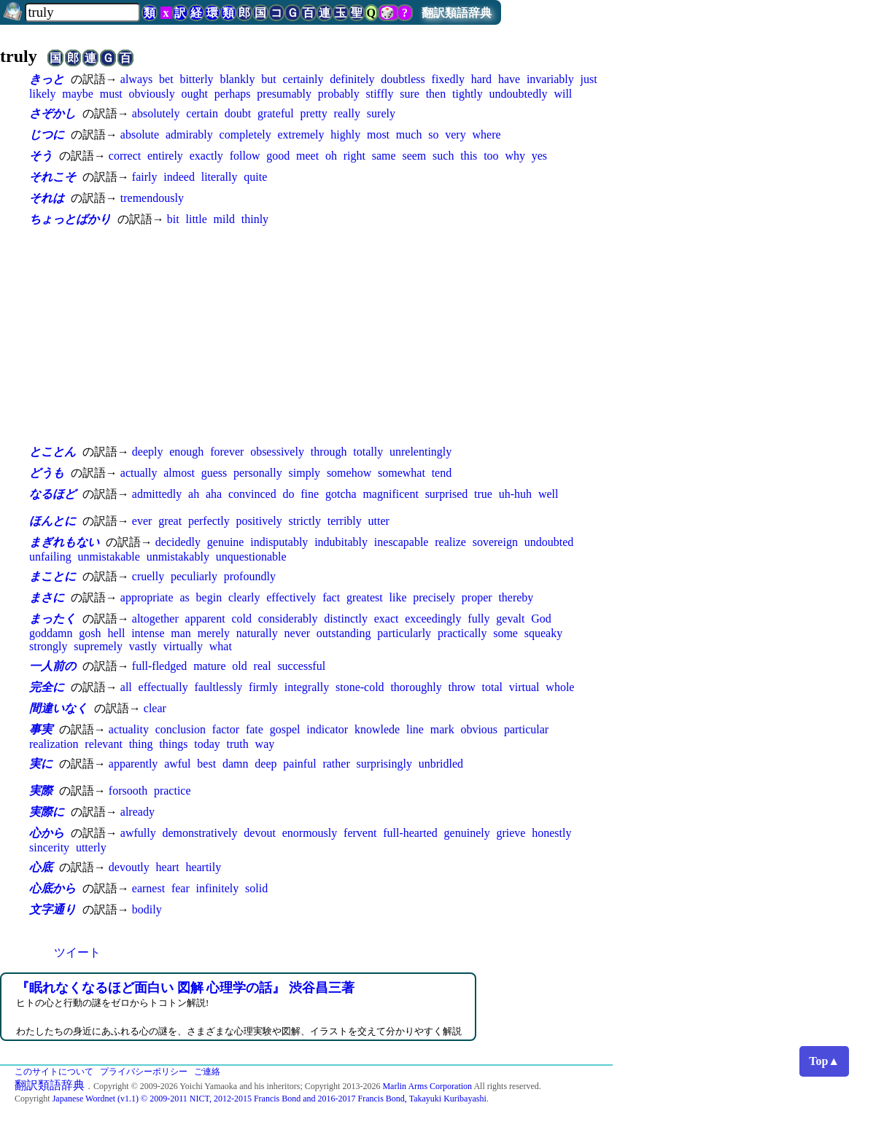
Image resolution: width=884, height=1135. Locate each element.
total (492, 687)
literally (219, 177)
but (268, 79)
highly (345, 134)
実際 (41, 790)
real (262, 666)
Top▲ (824, 1061)
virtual (524, 687)
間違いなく (58, 708)
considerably (288, 618)
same (384, 155)
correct (125, 155)
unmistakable (109, 556)
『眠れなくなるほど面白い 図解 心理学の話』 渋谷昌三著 (185, 987)
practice (172, 790)
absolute (139, 134)
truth (238, 744)
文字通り (52, 909)
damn (235, 763)
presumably (284, 93)
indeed (179, 177)
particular (526, 729)
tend (442, 473)
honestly (551, 833)
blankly (237, 79)
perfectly (209, 521)
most (378, 134)
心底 (41, 867)
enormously (310, 833)
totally (368, 451)
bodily (147, 909)
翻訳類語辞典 (457, 13)
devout (260, 833)
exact (386, 618)
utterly (91, 847)
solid (256, 888)
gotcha (341, 494)
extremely (300, 134)
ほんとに (52, 521)
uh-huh (515, 494)
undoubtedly (518, 93)
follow (245, 155)
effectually (163, 687)
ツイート (77, 952)
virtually (183, 646)
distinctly (346, 618)
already (137, 812)
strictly (304, 521)
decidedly (178, 542)
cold (241, 618)
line (415, 729)
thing (141, 744)
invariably (550, 79)
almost (179, 473)
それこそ (52, 177)
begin (209, 597)
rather (335, 763)
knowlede (377, 729)
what (220, 646)
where (486, 134)
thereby (515, 597)
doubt (238, 113)
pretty (313, 113)
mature (209, 666)
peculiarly (194, 576)
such (443, 155)
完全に (46, 687)
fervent (360, 833)
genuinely (467, 833)
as (184, 597)
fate (254, 729)
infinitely (217, 888)
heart (167, 867)
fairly (145, 177)
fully (478, 618)
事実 (41, 729)
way (265, 744)
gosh (90, 633)
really (347, 113)
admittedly (157, 494)
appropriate (147, 597)
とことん (52, 451)
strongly (48, 646)
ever (142, 521)
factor (225, 729)
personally (257, 473)
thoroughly (415, 687)
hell (116, 633)
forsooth (128, 790)
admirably (189, 134)
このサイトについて (54, 1071)
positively (259, 521)
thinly (254, 219)
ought (195, 93)
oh (331, 155)
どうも (46, 473)
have (509, 79)
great (170, 521)
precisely (434, 597)
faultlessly (219, 687)
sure (409, 93)
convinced (252, 494)
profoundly (250, 576)
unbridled (441, 763)
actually (139, 473)
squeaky (543, 633)
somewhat (401, 473)
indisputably (279, 542)
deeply (147, 451)
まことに (52, 576)
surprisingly (384, 763)
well (548, 494)
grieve (510, 833)
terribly (344, 521)
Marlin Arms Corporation (427, 1086)
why (515, 155)
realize (450, 542)
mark (442, 729)
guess (214, 473)
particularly (404, 633)
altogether (155, 618)
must (111, 93)
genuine (225, 542)
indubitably (341, 542)
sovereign (495, 542)
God (541, 618)
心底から (52, 888)
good (278, 155)
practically (462, 633)
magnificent (390, 494)
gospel (285, 729)
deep (265, 763)
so (433, 134)
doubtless (402, 79)
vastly (143, 646)
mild (224, 219)
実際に (46, 812)
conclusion (180, 729)
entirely (165, 155)
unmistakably (178, 556)
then (436, 93)
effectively (291, 597)
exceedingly (433, 618)
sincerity (49, 847)
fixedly (448, 79)
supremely (98, 646)
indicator (327, 729)
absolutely (156, 113)
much (409, 134)
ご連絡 (207, 1071)
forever (227, 451)
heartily (203, 867)
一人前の (52, 666)
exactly (206, 155)
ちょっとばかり (70, 219)
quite (255, 177)
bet (166, 79)
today (207, 744)
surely (381, 113)
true (483, 494)
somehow (349, 473)
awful (177, 763)
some (505, 633)
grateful (275, 113)
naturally (257, 633)
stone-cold (360, 687)
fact (331, 597)
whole (560, 687)
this (468, 155)
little (195, 219)
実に (41, 763)
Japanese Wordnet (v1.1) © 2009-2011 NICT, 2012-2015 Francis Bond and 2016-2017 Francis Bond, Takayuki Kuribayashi (269, 1098)
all (126, 687)
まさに (46, 597)
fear (180, 888)
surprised (446, 494)
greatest (364, 597)
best (206, 763)
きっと (46, 79)
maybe (77, 93)
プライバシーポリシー (143, 1071)
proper (477, 597)
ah (193, 494)
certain (202, 113)
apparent (205, 618)
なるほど (52, 494)
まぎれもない (64, 542)
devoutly (129, 867)
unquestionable (251, 556)
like (397, 597)
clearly (244, 597)
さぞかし (52, 113)
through (329, 451)
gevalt (510, 618)
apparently (133, 763)
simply (305, 473)
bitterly (196, 79)
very (455, 134)
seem (414, 155)
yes (539, 155)
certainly (302, 79)
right (354, 155)
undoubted (549, 542)
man (181, 633)
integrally (306, 687)
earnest (148, 888)
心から (46, 833)
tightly (467, 93)
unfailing (50, 556)
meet (307, 155)
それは (46, 198)
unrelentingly (420, 451)
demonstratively (199, 833)
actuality (129, 729)
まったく (52, 618)
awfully (138, 833)
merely (214, 633)
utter (378, 521)
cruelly (148, 576)
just (589, 79)
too (491, 155)
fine (310, 494)
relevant (104, 744)
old (239, 666)
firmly (263, 687)
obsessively (277, 451)
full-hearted (410, 833)
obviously (152, 93)
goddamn (51, 633)
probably (339, 93)
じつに (46, 134)
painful (299, 763)
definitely (352, 79)
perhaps (232, 93)
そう (41, 155)
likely (42, 93)
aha (214, 494)
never (297, 633)
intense (147, 633)
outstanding (344, 633)
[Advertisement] (321, 335)
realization (54, 744)
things (173, 744)
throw (461, 687)
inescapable (401, 542)
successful (301, 666)
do (288, 494)
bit (173, 219)
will (563, 93)
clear (155, 708)
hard (481, 79)
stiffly (379, 93)
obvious (478, 729)
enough (186, 451)
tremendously (152, 198)
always (136, 79)
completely (245, 134)
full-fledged (159, 666)
